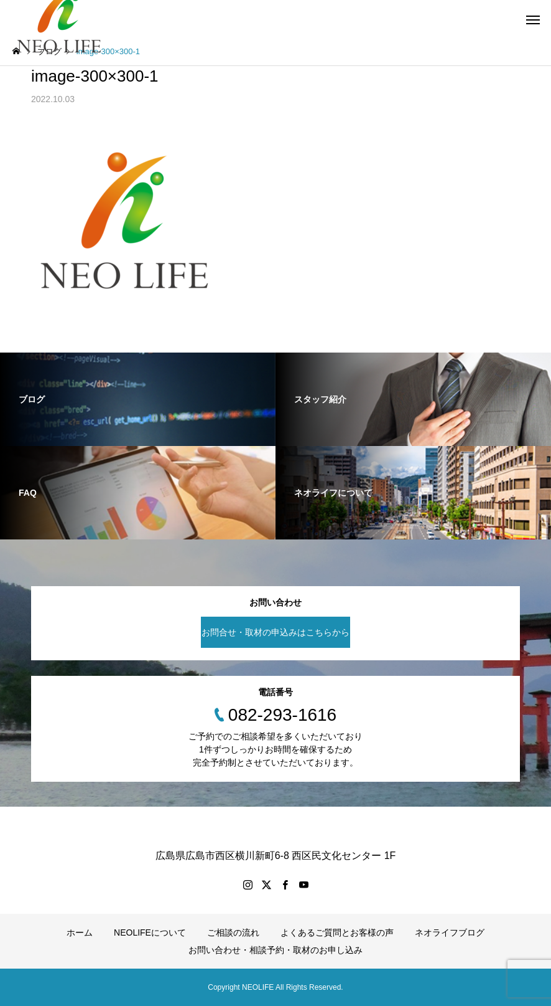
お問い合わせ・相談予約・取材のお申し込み (275, 950)
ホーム (80, 932)
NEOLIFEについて (150, 932)
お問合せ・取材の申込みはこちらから (275, 632)
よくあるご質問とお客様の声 (337, 932)
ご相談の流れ (233, 932)
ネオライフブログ (449, 932)
